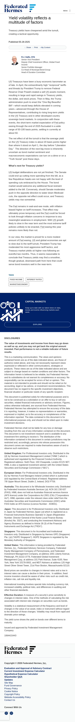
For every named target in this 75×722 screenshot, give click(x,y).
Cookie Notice (11, 691)
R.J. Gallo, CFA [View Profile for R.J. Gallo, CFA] (28, 57)
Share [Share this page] (28, 47)
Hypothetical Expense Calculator (21, 674)
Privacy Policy (11, 688)
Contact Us (9, 700)
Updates (8, 680)
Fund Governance (13, 685)
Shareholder (13, 677)
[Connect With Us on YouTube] (11, 713)
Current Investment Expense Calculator (24, 671)
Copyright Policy (12, 694)
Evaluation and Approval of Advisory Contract (27, 668)
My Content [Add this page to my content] (45, 47)
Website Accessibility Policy (17, 697)
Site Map (8, 683)
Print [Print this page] (35, 47)
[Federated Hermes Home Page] (20, 8)
